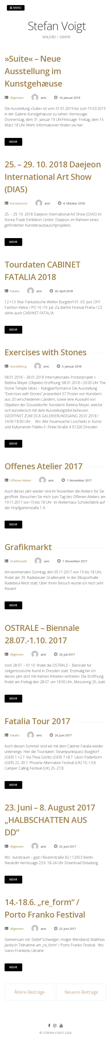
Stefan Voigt (57, 26)
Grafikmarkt (28, 547)
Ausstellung (18, 366)
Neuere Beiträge (81, 992)
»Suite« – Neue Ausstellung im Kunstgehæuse (33, 71)
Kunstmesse (19, 203)
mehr (13, 142)
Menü (16, 8)
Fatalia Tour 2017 (37, 721)
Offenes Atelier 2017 (44, 466)
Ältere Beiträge (29, 992)
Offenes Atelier (20, 480)
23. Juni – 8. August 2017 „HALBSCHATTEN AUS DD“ (50, 820)
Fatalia (14, 291)
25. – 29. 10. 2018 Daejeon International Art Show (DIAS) (53, 177)
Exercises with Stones (45, 352)
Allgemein (17, 98)
